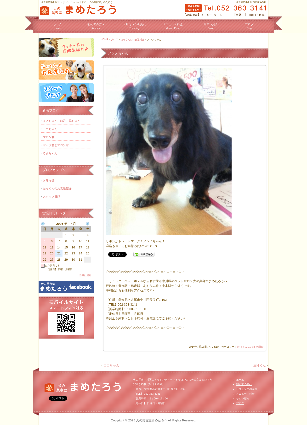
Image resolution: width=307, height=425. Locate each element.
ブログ (249, 26)
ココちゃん (111, 365)
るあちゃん (50, 153)
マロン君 (48, 137)
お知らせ (48, 180)
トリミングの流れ (134, 26)
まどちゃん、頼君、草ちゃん (61, 121)
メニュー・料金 (173, 26)
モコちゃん (50, 129)
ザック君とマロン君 (56, 145)
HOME (104, 39)
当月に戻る (85, 275)
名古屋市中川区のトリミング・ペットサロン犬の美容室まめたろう (172, 379)
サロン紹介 (211, 26)
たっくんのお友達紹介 (132, 39)
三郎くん (259, 365)
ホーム (57, 26)
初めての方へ (96, 26)
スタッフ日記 (51, 196)
